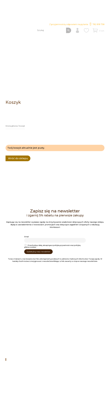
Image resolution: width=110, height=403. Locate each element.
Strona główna (11, 126)
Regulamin (12, 296)
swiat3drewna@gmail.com (40, 344)
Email (26, 237)
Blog (9, 290)
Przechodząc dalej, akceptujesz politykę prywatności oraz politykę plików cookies (52, 246)
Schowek (11, 321)
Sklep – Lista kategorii (17, 315)
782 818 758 (98, 24)
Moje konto (12, 318)
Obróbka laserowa (15, 287)
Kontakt (10, 306)
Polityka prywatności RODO (35, 385)
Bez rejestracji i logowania (19, 328)
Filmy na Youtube (36, 351)
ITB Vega (20, 392)
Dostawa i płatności (16, 284)
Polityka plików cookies (59, 385)
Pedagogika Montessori (17, 293)
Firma (9, 303)
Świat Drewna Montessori (20, 359)
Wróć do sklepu (18, 158)
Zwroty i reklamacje (16, 300)
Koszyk (10, 324)
